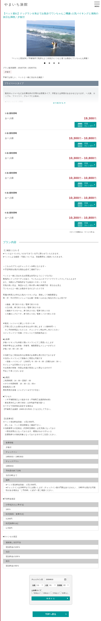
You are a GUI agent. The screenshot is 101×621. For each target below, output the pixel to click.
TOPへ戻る (50, 614)
